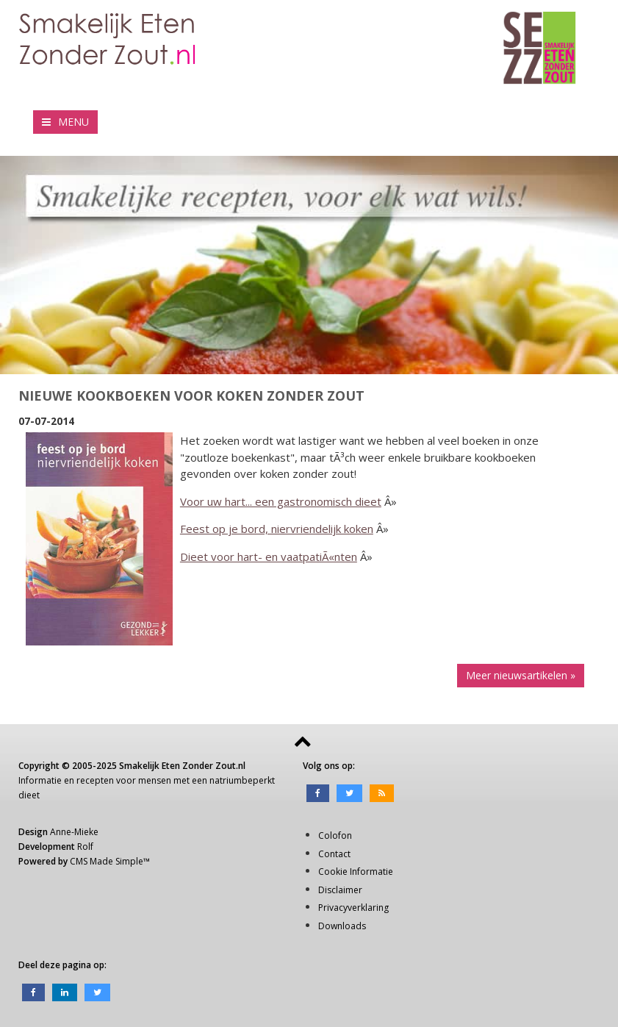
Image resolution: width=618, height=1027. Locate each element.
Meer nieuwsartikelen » (520, 675)
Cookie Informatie (355, 871)
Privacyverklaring (353, 907)
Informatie (40, 780)
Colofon (335, 835)
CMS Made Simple (106, 861)
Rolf (85, 846)
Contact (334, 854)
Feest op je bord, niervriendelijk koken (276, 528)
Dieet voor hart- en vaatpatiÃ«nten (268, 556)
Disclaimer (340, 890)
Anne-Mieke (74, 832)
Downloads (342, 926)
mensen (154, 780)
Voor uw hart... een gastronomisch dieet (280, 501)
